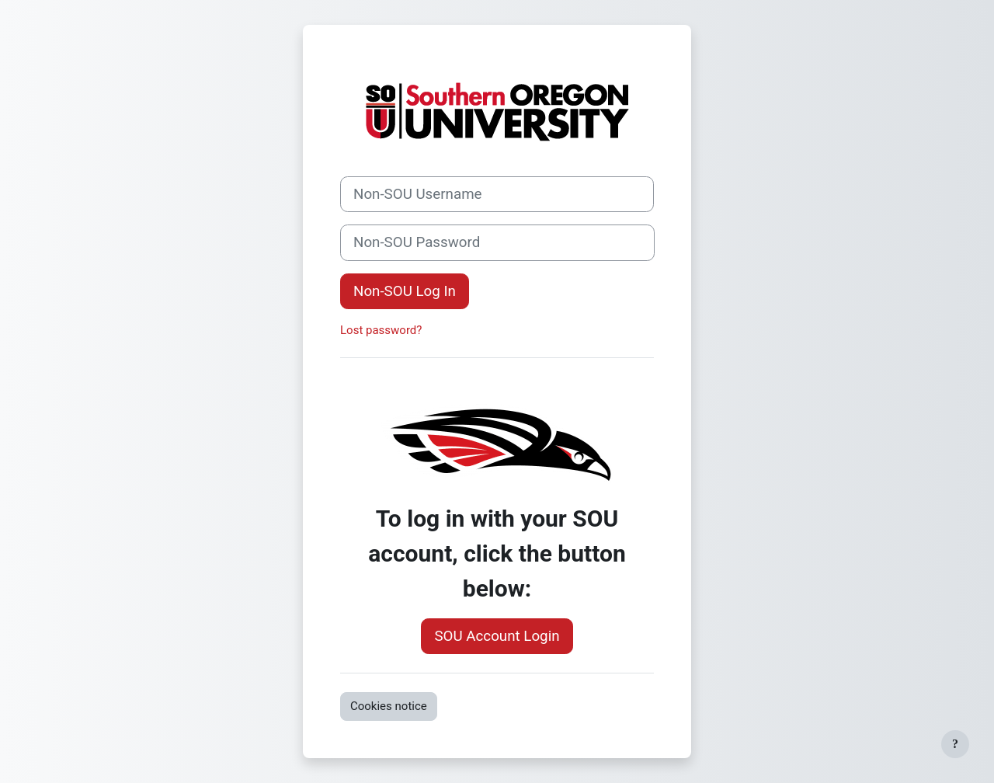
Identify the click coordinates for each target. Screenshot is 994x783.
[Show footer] (955, 744)
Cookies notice (388, 706)
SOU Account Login (496, 636)
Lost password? (381, 330)
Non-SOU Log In (404, 291)
